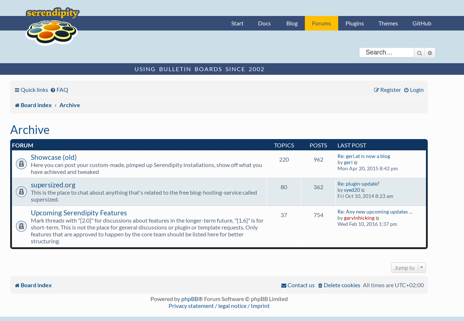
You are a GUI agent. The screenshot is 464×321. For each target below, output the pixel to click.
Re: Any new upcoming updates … (375, 211)
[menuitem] (59, 89)
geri (348, 162)
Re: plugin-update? (358, 183)
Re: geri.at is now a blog (363, 156)
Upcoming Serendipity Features (79, 212)
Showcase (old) (54, 157)
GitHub (422, 23)
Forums (321, 23)
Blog (292, 23)
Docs (264, 23)
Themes (388, 23)
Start (237, 23)
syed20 (352, 190)
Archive (30, 129)
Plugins (354, 23)
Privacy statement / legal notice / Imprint (219, 305)
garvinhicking (359, 218)
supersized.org (53, 184)
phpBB (189, 298)
